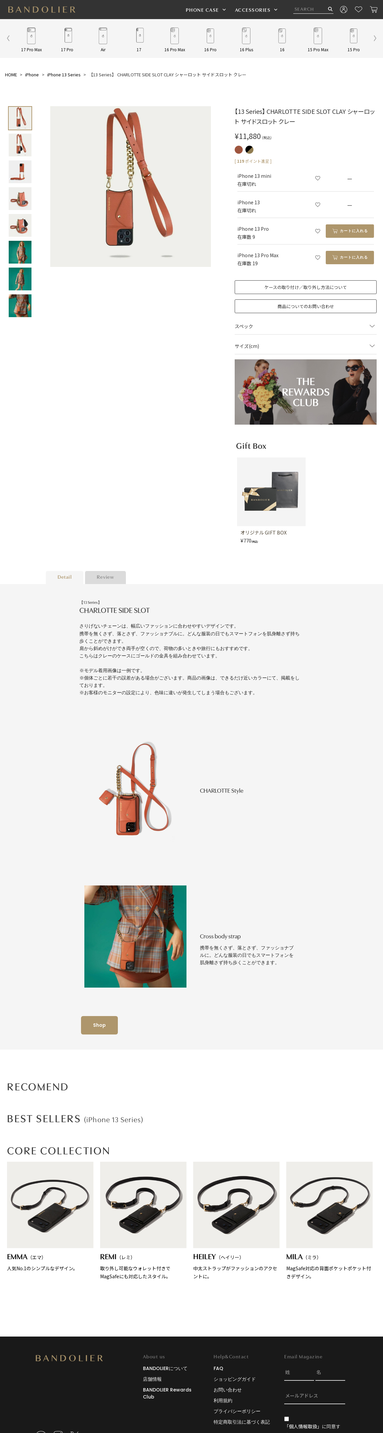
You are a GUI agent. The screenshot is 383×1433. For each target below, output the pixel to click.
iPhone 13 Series (64, 74)
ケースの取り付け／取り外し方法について (305, 287)
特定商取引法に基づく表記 (242, 1422)
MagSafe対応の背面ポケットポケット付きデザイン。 (329, 1221)
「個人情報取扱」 (303, 1426)
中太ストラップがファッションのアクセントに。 (236, 1221)
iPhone (32, 74)
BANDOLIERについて (165, 1368)
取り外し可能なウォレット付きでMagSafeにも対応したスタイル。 (143, 1221)
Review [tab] (105, 577)
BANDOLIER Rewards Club (167, 1393)
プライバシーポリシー (237, 1411)
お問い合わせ (228, 1389)
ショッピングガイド (235, 1379)
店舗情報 (152, 1379)
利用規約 (223, 1400)
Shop (99, 1025)
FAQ (218, 1368)
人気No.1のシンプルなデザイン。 (50, 1217)
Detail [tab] (65, 577)
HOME (11, 74)
